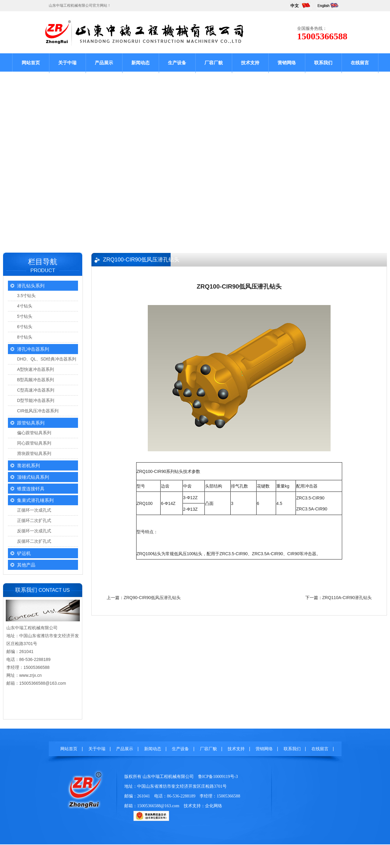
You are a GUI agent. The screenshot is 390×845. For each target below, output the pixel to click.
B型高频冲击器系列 (35, 379)
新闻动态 (140, 62)
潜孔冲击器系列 (33, 349)
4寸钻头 (24, 306)
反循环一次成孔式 (34, 530)
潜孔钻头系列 (30, 285)
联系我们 (323, 62)
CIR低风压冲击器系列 (37, 410)
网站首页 (31, 62)
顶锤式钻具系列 (33, 477)
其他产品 (26, 564)
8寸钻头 (24, 337)
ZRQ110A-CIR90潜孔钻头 (347, 597)
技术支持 (250, 62)
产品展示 (104, 62)
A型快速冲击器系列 (35, 369)
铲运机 (24, 553)
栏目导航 (42, 261)
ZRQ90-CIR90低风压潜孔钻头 (152, 597)
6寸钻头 (24, 326)
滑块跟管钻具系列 (34, 453)
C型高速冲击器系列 (35, 390)
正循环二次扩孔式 (34, 520)
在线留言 (360, 62)
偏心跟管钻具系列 (34, 432)
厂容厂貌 (213, 62)
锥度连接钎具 (30, 488)
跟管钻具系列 (30, 422)
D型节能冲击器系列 (35, 400)
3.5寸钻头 (26, 295)
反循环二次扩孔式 (34, 541)
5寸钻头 (24, 316)
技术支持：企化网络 (203, 806)
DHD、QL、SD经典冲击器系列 (46, 359)
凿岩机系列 (28, 465)
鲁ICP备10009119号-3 (218, 776)
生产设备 (177, 62)
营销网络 (287, 62)
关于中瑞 (67, 62)
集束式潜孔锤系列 (35, 500)
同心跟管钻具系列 (34, 443)
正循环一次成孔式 (34, 510)
